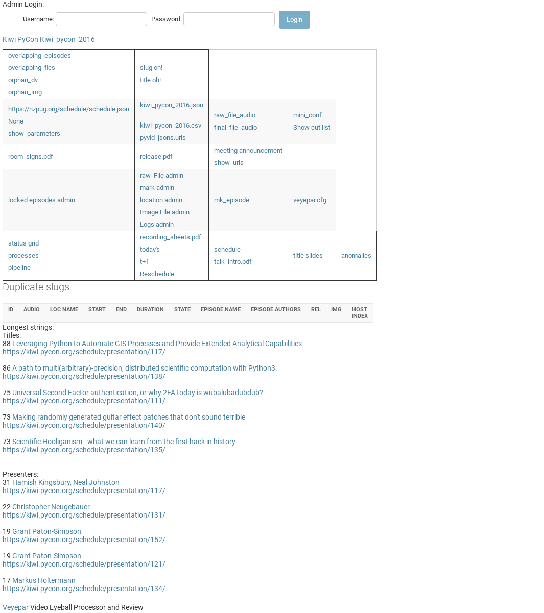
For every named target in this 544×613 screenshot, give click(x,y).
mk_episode (231, 200)
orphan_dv (23, 80)
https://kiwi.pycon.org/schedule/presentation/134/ (84, 588)
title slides (308, 255)
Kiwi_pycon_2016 (67, 39)
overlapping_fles (31, 67)
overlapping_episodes (39, 55)
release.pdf (156, 156)
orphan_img (25, 92)
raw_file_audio (234, 115)
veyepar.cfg (309, 200)
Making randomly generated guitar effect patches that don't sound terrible (128, 417)
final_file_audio (235, 127)
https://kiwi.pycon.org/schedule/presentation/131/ (84, 515)
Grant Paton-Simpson (46, 531)
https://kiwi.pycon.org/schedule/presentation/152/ (84, 539)
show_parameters (34, 133)
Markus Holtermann (44, 580)
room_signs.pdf (30, 156)
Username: (38, 19)
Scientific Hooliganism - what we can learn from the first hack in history (123, 441)
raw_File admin (161, 175)
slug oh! (151, 67)
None (15, 121)
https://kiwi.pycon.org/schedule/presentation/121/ (84, 564)
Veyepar (16, 607)
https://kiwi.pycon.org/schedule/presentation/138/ (84, 376)
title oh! (150, 80)
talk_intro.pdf (233, 261)
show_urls (229, 162)
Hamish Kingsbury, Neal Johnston (66, 482)
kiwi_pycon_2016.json (171, 105)
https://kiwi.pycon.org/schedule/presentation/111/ (84, 401)
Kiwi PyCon (20, 39)
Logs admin (157, 224)
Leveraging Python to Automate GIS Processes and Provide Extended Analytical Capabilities (157, 343)
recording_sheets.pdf (170, 237)
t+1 (144, 261)
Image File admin (165, 212)
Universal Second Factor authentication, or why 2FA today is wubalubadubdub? (137, 392)
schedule (227, 249)
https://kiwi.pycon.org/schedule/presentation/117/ (84, 352)
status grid (23, 243)
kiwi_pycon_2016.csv (170, 125)
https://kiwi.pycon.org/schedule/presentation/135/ (84, 450)
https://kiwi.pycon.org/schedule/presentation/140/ (84, 425)
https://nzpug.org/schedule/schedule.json (68, 109)
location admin (161, 200)
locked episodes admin (41, 200)
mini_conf (307, 115)
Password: (166, 19)
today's (150, 249)
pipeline (19, 268)
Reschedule (157, 274)
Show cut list (311, 127)
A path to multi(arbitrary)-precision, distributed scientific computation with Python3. (144, 368)
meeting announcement (248, 150)
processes (23, 255)
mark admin (157, 187)
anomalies (356, 255)
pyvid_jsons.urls (163, 137)
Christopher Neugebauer (51, 507)
